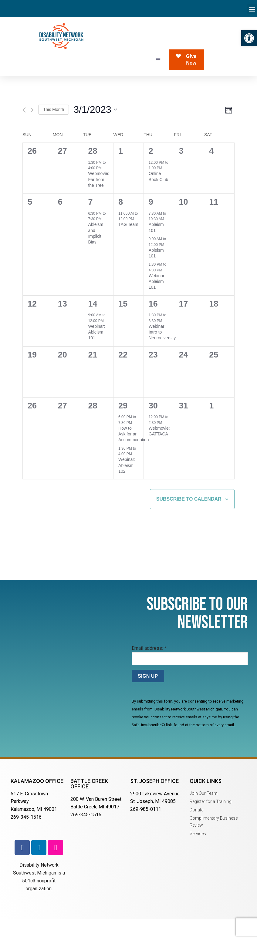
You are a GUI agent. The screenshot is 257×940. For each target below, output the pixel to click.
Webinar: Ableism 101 (157, 302)
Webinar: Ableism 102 (126, 486)
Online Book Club (158, 197)
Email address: (149, 669)
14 (92, 324)
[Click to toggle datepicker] (95, 130)
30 (153, 426)
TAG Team (128, 245)
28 (92, 171)
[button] (249, 38)
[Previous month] (24, 131)
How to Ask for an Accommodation (133, 455)
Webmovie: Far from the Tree (98, 200)
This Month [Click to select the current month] (53, 130)
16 (153, 324)
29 (122, 426)
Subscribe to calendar (188, 519)
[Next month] (32, 131)
